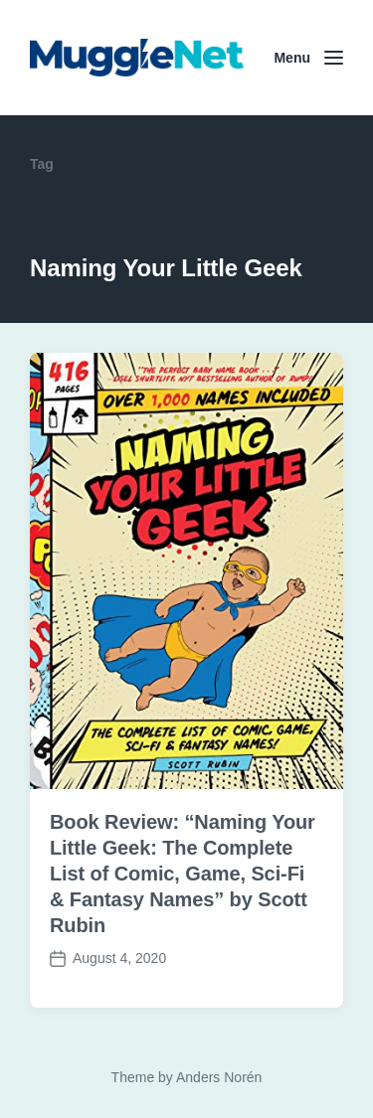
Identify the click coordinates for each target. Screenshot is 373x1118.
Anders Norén (219, 1077)
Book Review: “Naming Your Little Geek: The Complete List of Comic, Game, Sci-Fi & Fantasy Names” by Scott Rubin (182, 873)
